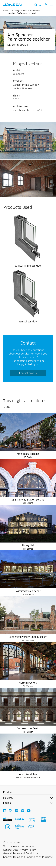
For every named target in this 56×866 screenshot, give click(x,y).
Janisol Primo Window (26, 85)
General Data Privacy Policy (19, 850)
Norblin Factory (28, 683)
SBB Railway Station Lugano (28, 500)
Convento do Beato (28, 728)
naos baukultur (21, 110)
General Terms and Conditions (20, 853)
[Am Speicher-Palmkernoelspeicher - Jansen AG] (28, 123)
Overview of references (17, 13)
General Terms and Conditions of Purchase (28, 857)
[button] (28, 792)
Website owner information (19, 846)
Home (5, 11)
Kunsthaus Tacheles (28, 454)
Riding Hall (28, 545)
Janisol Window (22, 88)
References (35, 11)
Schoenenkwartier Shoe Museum (28, 637)
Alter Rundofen (28, 774)
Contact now (26, 373)
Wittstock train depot (28, 591)
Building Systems (19, 11)
